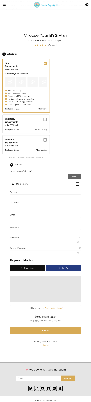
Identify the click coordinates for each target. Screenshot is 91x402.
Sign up (67, 378)
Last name (15, 203)
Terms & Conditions (53, 308)
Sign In (87, 5)
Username (15, 227)
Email (13, 215)
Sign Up (45, 330)
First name (15, 192)
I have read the (46, 308)
